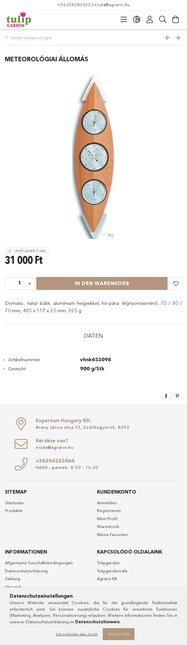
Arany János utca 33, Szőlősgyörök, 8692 (83, 427)
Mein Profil (107, 518)
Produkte (14, 510)
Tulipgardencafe (112, 570)
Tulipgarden (108, 562)
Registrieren (109, 510)
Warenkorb (108, 526)
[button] (175, 283)
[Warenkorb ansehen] (175, 19)
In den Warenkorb (102, 283)
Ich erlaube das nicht (77, 634)
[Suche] (162, 19)
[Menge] (20, 284)
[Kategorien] (123, 19)
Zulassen (119, 634)
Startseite (14, 502)
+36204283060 (74, 4)
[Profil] (149, 19)
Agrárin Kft (107, 578)
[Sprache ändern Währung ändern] (136, 19)
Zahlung (12, 578)
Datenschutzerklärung (26, 570)
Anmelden (107, 502)
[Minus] (10, 284)
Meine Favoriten (112, 534)
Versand (13, 586)
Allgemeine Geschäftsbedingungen (39, 562)
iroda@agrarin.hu (112, 4)
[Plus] (29, 284)
